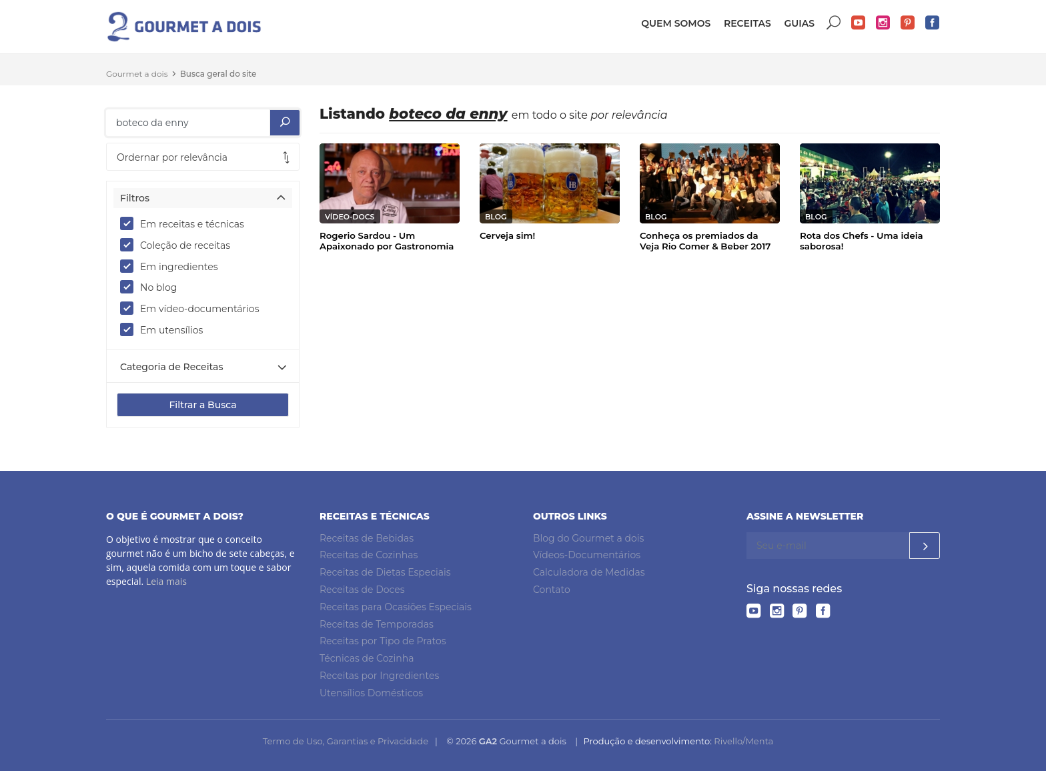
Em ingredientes (173, 266)
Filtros (134, 198)
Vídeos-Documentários (586, 555)
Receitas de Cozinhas (369, 555)
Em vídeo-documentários (194, 308)
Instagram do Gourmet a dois (883, 23)
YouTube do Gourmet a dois (858, 23)
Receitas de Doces (362, 590)
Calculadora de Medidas (589, 572)
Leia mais (166, 581)
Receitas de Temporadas (377, 624)
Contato (551, 590)
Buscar (834, 23)
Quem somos (675, 23)
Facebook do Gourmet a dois (932, 23)
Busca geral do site (218, 74)
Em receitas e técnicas (186, 223)
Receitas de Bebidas (367, 538)
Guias (799, 23)
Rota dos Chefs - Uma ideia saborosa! (861, 240)
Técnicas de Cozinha (367, 658)
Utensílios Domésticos (371, 693)
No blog (152, 286)
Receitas (747, 23)
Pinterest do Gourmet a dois (908, 23)
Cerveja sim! (507, 235)
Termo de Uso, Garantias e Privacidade (345, 741)
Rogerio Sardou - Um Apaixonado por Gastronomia (387, 240)
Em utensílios (165, 329)
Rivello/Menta (743, 741)
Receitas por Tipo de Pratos (383, 641)
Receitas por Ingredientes (379, 676)
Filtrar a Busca (202, 405)
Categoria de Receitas (171, 367)
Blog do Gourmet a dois (588, 538)
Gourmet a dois (137, 74)
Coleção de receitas (179, 244)
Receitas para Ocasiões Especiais (396, 607)
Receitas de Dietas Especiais (385, 572)
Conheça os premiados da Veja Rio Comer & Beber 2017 (705, 240)
